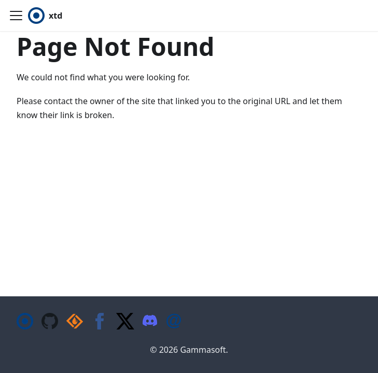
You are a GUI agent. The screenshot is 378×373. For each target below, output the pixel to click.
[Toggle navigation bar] (16, 15)
